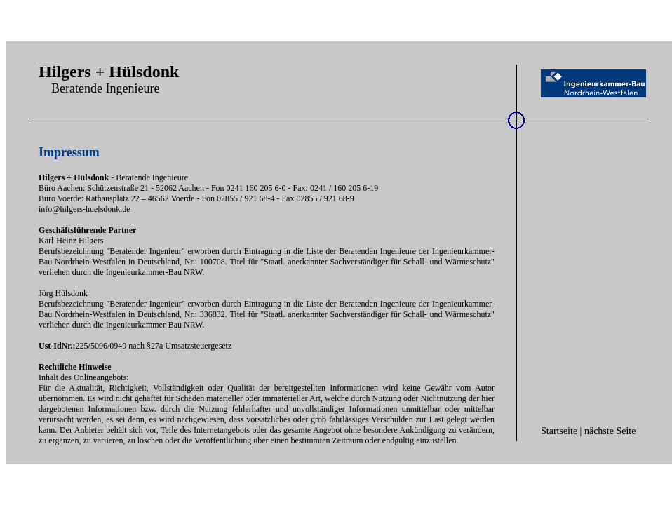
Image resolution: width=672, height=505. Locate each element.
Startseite (559, 431)
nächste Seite (610, 431)
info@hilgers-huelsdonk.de (84, 209)
